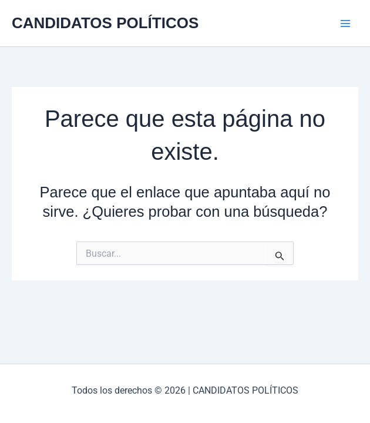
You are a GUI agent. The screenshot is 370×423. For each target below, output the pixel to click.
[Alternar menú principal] (345, 23)
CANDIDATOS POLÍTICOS (105, 23)
